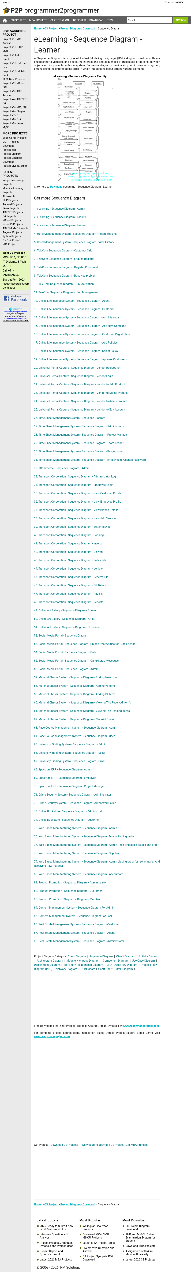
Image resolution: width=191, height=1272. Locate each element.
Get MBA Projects (137, 1144)
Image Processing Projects (13, 182)
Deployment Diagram (47, 964)
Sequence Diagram (101, 956)
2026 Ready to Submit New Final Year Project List (56, 1228)
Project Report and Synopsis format (51, 1253)
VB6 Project (9, 244)
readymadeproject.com (16, 283)
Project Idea (10, 149)
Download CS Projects (64, 1144)
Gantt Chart (105, 969)
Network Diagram (66, 969)
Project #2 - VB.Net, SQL (14, 85)
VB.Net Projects (12, 220)
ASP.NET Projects (13, 212)
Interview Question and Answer (54, 1236)
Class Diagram (77, 956)
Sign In (6, 2)
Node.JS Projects (13, 224)
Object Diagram (125, 956)
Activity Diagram (148, 956)
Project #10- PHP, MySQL (13, 49)
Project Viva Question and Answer (98, 1250)
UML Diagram (124, 969)
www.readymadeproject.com (141, 1026)
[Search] (149, 20)
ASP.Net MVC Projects (15, 228)
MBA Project (38, 20)
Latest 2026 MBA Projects (56, 1259)
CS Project (18, 20)
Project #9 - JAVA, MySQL (13, 125)
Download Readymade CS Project (102, 1144)
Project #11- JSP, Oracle (12, 57)
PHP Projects (10, 200)
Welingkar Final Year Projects (95, 1228)
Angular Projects (12, 232)
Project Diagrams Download (77, 28)
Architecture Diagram (50, 960)
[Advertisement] (14, 380)
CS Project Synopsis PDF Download (98, 1258)
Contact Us (9, 287)
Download (96, 20)
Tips (110, 20)
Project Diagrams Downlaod (77, 1204)
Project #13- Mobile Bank (14, 73)
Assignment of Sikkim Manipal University (138, 1253)
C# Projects (9, 216)
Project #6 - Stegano (14, 111)
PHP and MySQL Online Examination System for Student (140, 1237)
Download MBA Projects (140, 1246)
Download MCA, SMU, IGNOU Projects (96, 1236)
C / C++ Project (11, 240)
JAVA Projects (11, 208)
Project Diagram (12, 153)
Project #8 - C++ (12, 119)
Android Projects (12, 204)
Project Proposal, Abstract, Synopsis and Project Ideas (56, 1244)
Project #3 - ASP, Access (12, 93)
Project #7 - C (10, 115)
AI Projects (9, 196)
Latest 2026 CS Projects (140, 1259)
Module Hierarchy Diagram (83, 960)
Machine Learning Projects (13, 190)
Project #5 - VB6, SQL (15, 107)
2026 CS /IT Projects (15, 137)
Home (38, 28)
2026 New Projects (14, 79)
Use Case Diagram (143, 960)
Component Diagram (115, 960)
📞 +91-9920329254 (174, 2)
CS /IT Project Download (11, 143)
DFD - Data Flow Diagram (122, 964)
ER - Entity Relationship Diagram (83, 964)
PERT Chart (88, 969)
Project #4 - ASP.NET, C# (15, 101)
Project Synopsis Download (12, 159)
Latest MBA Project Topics (99, 1242)
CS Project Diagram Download (137, 1228)
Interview (79, 20)
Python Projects (12, 236)
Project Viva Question (15, 165)
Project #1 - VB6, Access (12, 41)
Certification (59, 20)
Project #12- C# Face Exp (15, 65)
